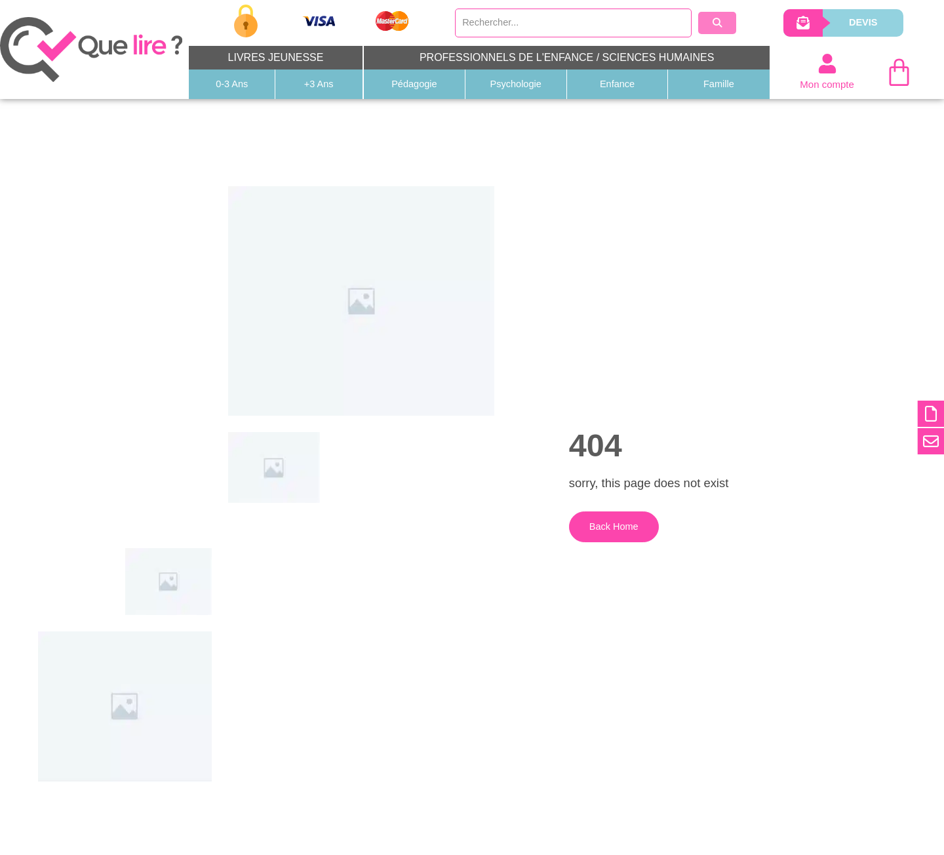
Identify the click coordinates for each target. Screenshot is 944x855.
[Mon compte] (827, 64)
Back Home (606, 535)
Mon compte (827, 84)
